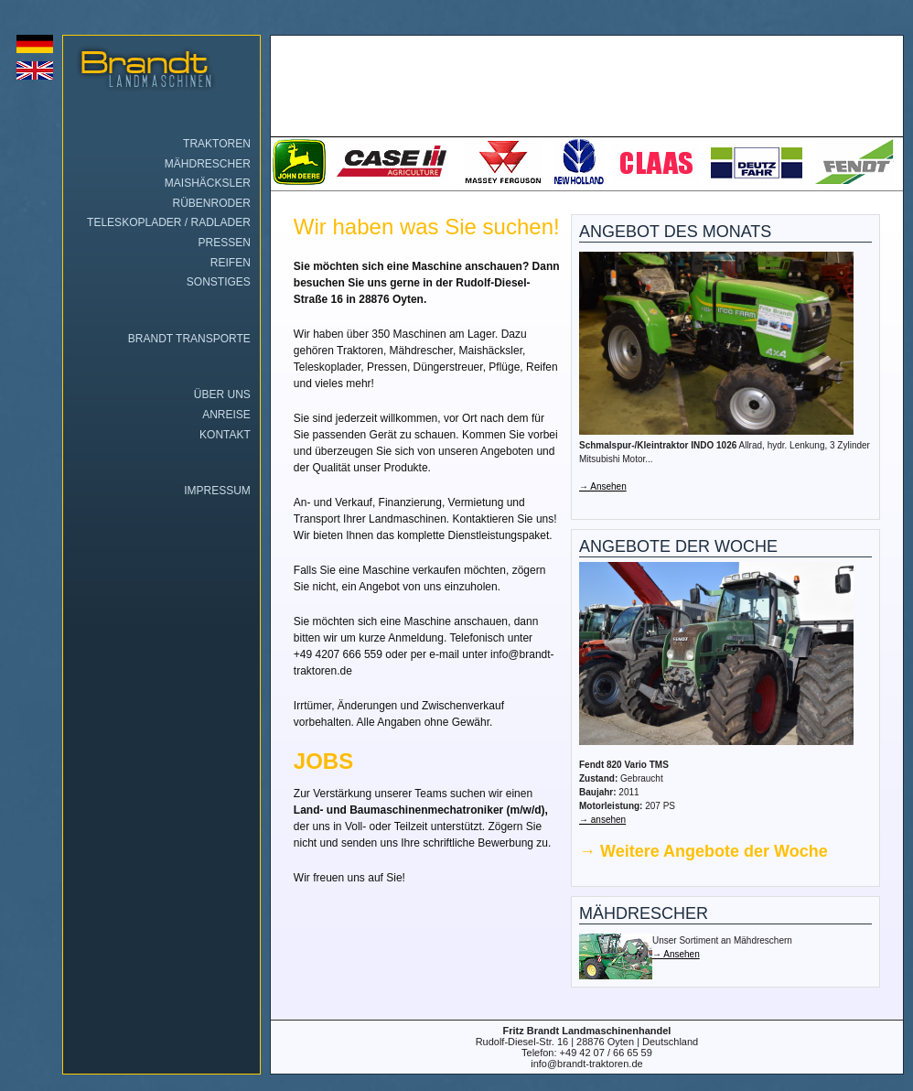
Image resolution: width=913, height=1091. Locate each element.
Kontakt (225, 434)
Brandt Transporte (189, 338)
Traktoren (217, 143)
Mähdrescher (208, 163)
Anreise (226, 414)
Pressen (224, 242)
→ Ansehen (603, 486)
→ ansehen (602, 820)
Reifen (230, 262)
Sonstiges (219, 281)
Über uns (222, 394)
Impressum (217, 490)
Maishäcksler (208, 183)
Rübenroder (212, 203)
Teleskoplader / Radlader (169, 222)
